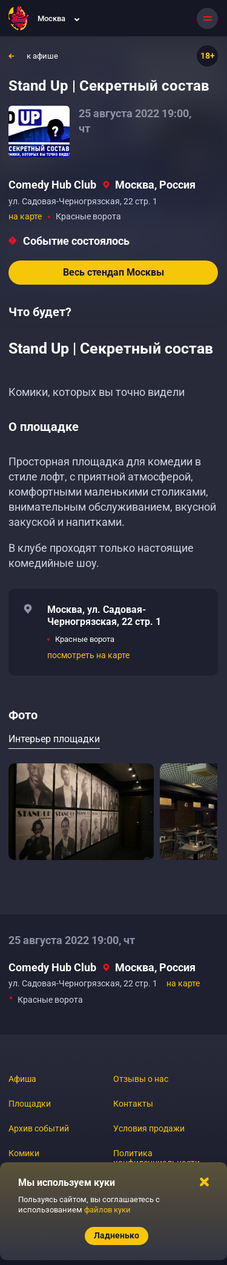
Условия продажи (149, 1128)
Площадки (29, 1103)
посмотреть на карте (88, 655)
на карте (25, 216)
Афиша (22, 1079)
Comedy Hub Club (52, 184)
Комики (23, 1153)
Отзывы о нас (140, 1079)
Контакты (133, 1103)
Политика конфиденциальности (156, 1158)
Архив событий (38, 1128)
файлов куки (107, 1209)
